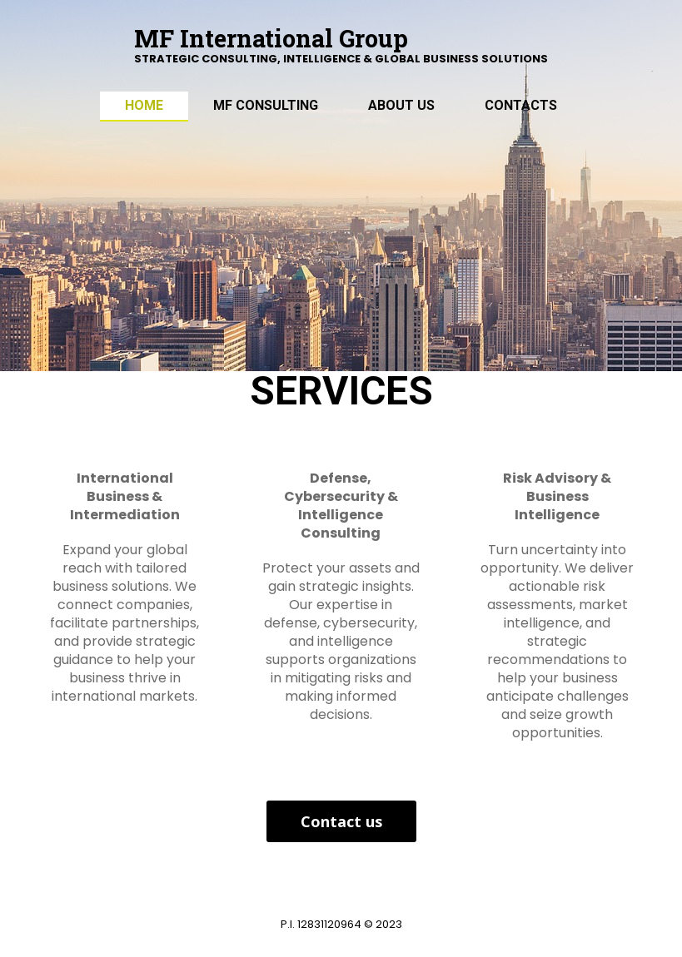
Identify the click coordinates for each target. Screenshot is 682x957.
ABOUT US (401, 105)
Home (144, 105)
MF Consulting (265, 105)
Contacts (521, 105)
